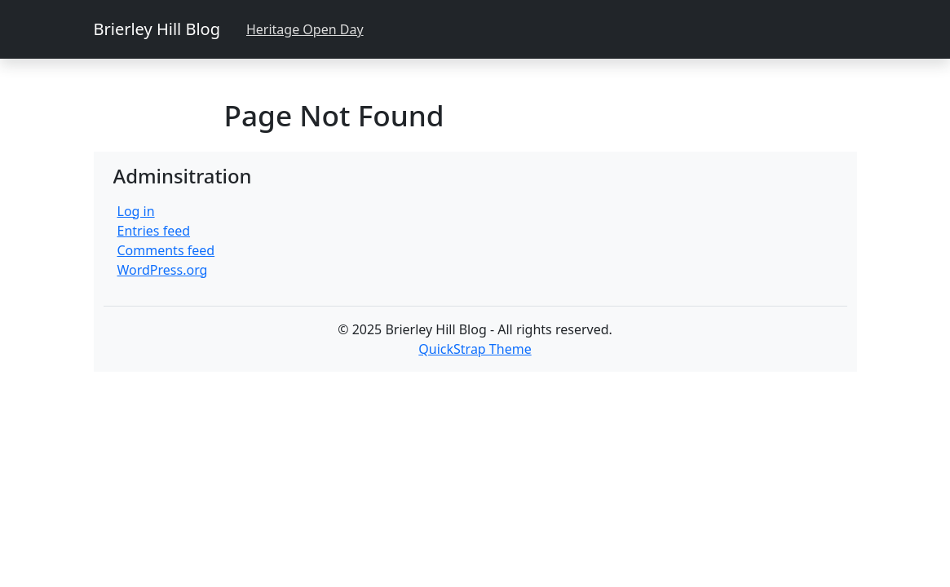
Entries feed (154, 231)
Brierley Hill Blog (157, 29)
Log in (136, 211)
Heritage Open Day (305, 29)
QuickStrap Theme (474, 349)
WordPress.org (162, 270)
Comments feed (166, 250)
